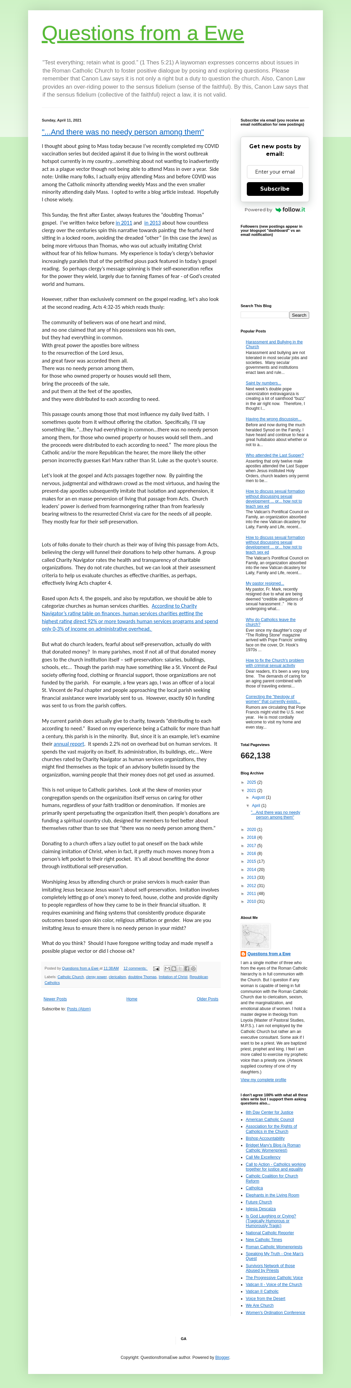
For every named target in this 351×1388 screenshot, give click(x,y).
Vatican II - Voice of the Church (274, 1284)
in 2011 (124, 222)
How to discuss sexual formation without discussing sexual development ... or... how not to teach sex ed (275, 498)
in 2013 (152, 222)
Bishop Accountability (265, 1138)
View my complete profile (263, 1079)
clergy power (96, 977)
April (256, 805)
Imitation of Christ (173, 977)
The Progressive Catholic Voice (274, 1277)
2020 (252, 829)
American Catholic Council (270, 1119)
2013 (252, 877)
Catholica (254, 1188)
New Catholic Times (264, 1239)
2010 (252, 901)
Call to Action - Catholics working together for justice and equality (276, 1167)
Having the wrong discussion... (274, 419)
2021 (252, 790)
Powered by (275, 209)
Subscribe (275, 189)
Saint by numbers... (263, 383)
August (259, 797)
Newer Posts (55, 999)
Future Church (259, 1202)
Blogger (222, 1357)
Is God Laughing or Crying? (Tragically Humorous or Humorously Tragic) (271, 1221)
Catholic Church (71, 977)
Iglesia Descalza (261, 1209)
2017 (252, 845)
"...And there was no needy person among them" (123, 132)
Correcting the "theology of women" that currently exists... (273, 699)
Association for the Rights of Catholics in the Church (271, 1129)
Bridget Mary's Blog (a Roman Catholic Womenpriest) (273, 1147)
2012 (252, 885)
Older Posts (207, 999)
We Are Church (260, 1305)
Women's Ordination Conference (275, 1312)
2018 (252, 837)
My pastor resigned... (265, 583)
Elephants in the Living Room (272, 1195)
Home (131, 999)
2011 (252, 893)
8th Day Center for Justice (269, 1112)
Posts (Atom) (78, 1009)
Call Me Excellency (263, 1157)
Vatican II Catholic (262, 1291)
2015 (252, 861)
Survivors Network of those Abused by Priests (270, 1268)
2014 (252, 869)
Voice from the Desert (265, 1298)
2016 (252, 853)
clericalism (117, 977)
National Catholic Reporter (270, 1233)
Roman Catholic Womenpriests (274, 1247)
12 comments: (135, 968)
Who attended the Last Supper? (275, 455)
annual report (69, 744)
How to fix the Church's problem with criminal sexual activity (275, 663)
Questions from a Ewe (143, 33)
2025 (252, 782)
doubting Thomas (142, 977)
